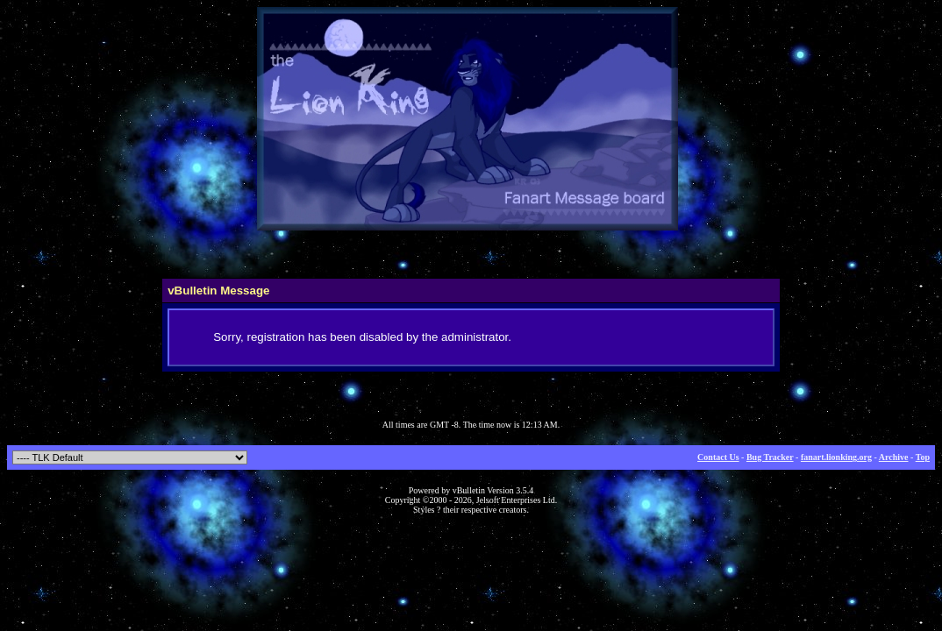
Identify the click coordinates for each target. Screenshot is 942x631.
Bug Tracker (770, 457)
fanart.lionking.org (836, 457)
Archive (894, 457)
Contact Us (718, 457)
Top (923, 457)
